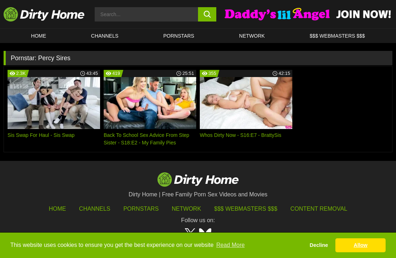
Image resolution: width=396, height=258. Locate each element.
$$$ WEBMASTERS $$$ (337, 36)
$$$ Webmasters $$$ (245, 209)
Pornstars (178, 36)
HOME (38, 36)
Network (252, 36)
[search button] (207, 14)
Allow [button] (360, 245)
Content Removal (319, 209)
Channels (94, 209)
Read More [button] (230, 245)
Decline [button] (319, 245)
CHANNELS (104, 36)
